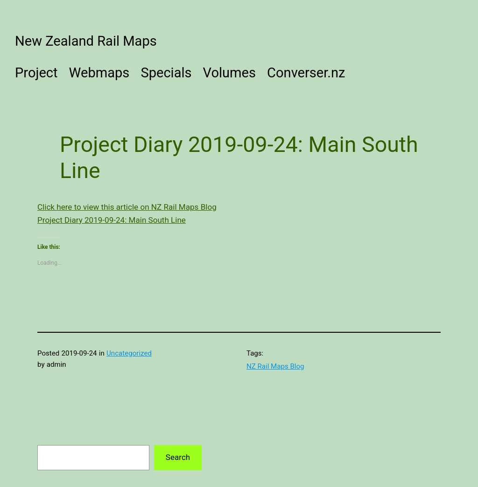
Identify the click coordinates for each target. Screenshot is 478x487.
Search (178, 457)
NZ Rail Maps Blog (275, 366)
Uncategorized (129, 353)
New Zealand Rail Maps (86, 41)
